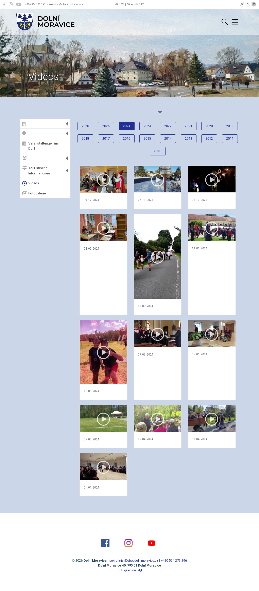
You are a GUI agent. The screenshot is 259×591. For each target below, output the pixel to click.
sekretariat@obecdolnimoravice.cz (133, 561)
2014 (168, 138)
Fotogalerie (34, 193)
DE (254, 4)
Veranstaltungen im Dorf (40, 145)
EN (248, 4)
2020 (209, 126)
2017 (106, 138)
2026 (85, 126)
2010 (157, 151)
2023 (147, 126)
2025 (106, 126)
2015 (147, 138)
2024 (126, 126)
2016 (126, 138)
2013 (188, 138)
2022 (168, 126)
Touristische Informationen (36, 170)
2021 (188, 126)
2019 (230, 126)
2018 (85, 138)
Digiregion (128, 570)
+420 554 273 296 (174, 561)
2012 (209, 138)
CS (242, 4)
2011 (230, 138)
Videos (30, 183)
